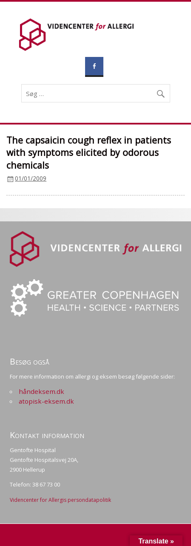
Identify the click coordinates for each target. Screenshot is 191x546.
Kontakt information (47, 435)
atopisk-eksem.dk (46, 401)
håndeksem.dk (41, 391)
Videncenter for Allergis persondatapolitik (60, 500)
